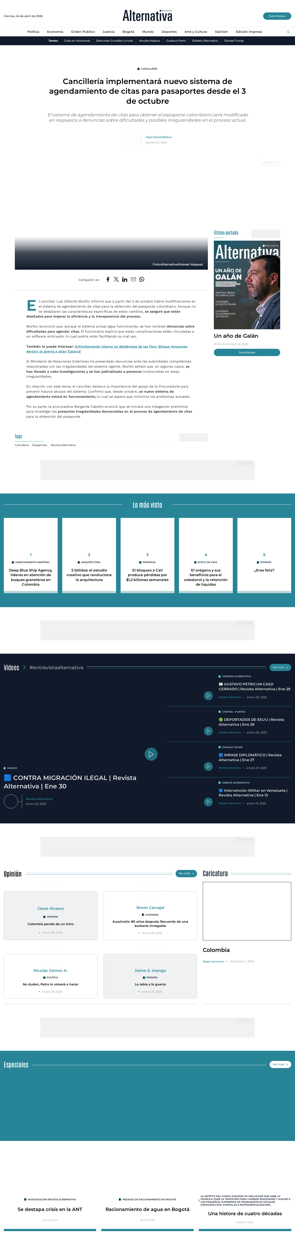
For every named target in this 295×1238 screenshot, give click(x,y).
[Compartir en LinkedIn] (124, 280)
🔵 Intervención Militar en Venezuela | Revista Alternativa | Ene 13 (253, 793)
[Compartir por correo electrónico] (133, 280)
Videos (12, 667)
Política (32, 32)
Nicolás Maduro (150, 40)
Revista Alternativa (64, 445)
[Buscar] (288, 32)
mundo (12, 768)
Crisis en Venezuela (73, 40)
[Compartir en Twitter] (116, 280)
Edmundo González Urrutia (113, 40)
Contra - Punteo (234, 712)
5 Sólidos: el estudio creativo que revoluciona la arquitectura (89, 575)
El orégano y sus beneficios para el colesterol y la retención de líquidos (206, 578)
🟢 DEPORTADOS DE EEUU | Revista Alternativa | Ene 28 (252, 722)
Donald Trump (237, 40)
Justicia (108, 32)
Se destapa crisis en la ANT (50, 1211)
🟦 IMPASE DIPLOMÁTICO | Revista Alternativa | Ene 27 (251, 757)
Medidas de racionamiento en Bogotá (149, 1201)
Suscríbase (277, 16)
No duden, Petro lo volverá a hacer (51, 985)
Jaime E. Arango (150, 971)
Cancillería (149, 68)
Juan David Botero (158, 137)
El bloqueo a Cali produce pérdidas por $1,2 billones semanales (147, 575)
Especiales (16, 1065)
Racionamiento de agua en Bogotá (147, 1211)
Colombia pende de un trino (51, 925)
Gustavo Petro (178, 40)
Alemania (152, 915)
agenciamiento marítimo (32, 562)
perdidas (149, 562)
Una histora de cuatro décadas (244, 1215)
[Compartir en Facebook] (107, 280)
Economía (54, 32)
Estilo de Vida (208, 562)
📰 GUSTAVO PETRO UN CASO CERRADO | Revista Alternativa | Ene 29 (255, 687)
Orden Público (82, 32)
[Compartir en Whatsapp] (142, 280)
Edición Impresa (250, 32)
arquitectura (91, 562)
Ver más (280, 667)
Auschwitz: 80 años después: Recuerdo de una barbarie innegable (150, 924)
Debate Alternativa (207, 40)
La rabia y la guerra (150, 985)
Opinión (222, 32)
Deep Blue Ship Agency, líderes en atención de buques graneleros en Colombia (30, 578)
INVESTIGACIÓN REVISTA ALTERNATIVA (51, 1201)
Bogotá (128, 32)
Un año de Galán (237, 336)
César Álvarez (50, 909)
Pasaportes (40, 445)
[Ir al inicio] (147, 16)
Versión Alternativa (237, 676)
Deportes (169, 32)
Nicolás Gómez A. (51, 971)
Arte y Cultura (196, 32)
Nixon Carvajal (150, 908)
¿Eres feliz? (264, 571)
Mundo (148, 32)
